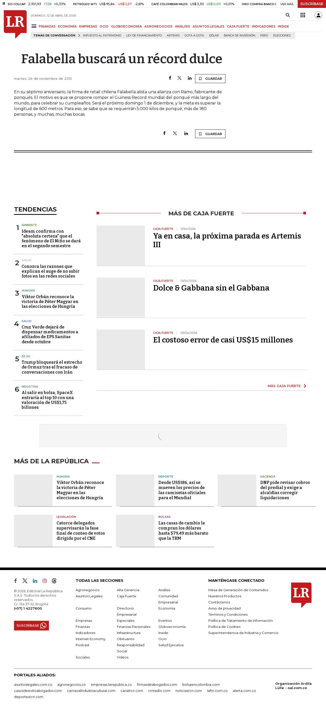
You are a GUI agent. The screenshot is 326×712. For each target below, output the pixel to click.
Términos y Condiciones (228, 614)
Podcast (82, 645)
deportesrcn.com (28, 697)
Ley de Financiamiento (144, 35)
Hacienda (267, 476)
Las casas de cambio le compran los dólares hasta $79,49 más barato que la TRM (183, 531)
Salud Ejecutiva (171, 645)
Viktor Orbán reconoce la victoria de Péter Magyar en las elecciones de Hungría (50, 301)
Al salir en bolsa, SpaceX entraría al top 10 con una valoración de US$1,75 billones (48, 400)
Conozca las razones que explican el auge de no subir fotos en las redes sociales (50, 271)
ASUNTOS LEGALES (208, 26)
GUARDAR (210, 78)
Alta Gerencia (128, 590)
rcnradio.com (159, 691)
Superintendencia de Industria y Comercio (243, 633)
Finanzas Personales (133, 627)
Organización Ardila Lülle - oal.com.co (293, 685)
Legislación (66, 517)
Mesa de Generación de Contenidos (238, 590)
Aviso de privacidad (224, 608)
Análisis (164, 590)
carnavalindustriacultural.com (91, 691)
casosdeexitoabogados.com (38, 691)
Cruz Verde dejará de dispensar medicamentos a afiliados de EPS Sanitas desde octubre (50, 334)
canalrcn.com (131, 691)
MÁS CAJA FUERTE (284, 386)
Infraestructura (129, 633)
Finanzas (83, 627)
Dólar (214, 35)
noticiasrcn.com (188, 691)
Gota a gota (194, 35)
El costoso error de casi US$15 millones (223, 340)
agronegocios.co (71, 684)
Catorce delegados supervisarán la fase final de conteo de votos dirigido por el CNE (81, 531)
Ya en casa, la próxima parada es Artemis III (227, 240)
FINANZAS (47, 26)
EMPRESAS (88, 26)
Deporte (165, 476)
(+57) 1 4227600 (28, 608)
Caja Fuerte (126, 596)
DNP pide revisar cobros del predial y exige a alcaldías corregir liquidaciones (285, 490)
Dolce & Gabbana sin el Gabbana (211, 288)
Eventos (165, 620)
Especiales (125, 620)
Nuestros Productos (224, 596)
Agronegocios (87, 590)
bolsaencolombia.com (201, 684)
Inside (163, 633)
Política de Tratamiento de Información (240, 620)
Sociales (83, 657)
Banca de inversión (239, 35)
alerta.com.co (244, 691)
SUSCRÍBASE (311, 4)
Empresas (84, 620)
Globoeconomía (172, 627)
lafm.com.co (217, 691)
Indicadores (85, 633)
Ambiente (29, 225)
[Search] (287, 15)
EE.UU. (26, 356)
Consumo (84, 608)
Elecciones (282, 35)
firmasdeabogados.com (157, 684)
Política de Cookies (224, 627)
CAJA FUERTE (238, 26)
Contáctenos (219, 602)
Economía (166, 608)
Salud (27, 260)
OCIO (104, 26)
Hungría (28, 290)
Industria (30, 386)
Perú (264, 35)
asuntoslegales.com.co (33, 684)
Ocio (162, 639)
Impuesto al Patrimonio (102, 35)
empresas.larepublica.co (111, 684)
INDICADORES (263, 26)
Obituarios (125, 639)
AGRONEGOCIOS (158, 26)
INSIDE (283, 26)
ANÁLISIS (182, 26)
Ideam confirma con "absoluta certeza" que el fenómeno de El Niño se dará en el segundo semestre (51, 238)
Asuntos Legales (89, 596)
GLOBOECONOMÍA (126, 26)
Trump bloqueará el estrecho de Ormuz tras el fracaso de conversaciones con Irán (52, 367)
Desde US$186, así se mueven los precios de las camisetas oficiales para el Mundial (182, 490)
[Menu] (35, 26)
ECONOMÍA (67, 26)
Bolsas (164, 517)
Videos (122, 657)
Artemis (173, 35)
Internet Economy (90, 639)
